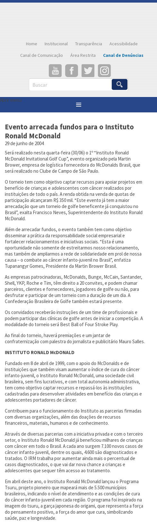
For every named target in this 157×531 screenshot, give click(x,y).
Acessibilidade (123, 44)
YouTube (55, 70)
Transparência (88, 44)
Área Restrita (83, 55)
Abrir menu (11, 100)
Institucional (56, 44)
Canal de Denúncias (123, 55)
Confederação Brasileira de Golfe (78, 20)
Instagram (104, 70)
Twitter (88, 70)
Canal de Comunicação (41, 55)
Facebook (71, 70)
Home (31, 44)
